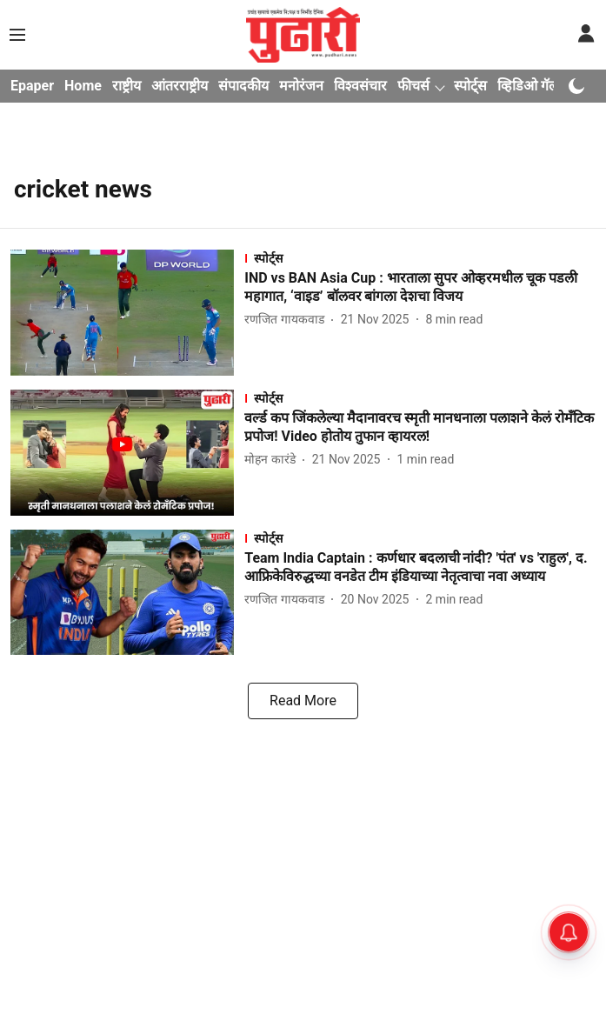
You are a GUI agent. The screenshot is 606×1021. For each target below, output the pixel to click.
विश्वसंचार (360, 85)
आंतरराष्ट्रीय (179, 85)
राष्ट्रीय (126, 85)
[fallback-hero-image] (127, 313)
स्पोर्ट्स (470, 85)
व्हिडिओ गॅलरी (532, 85)
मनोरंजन (301, 85)
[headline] (420, 288)
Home (83, 85)
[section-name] (420, 258)
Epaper (32, 85)
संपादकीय (243, 85)
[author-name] (287, 319)
